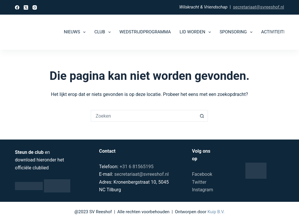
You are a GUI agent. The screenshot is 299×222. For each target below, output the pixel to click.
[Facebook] (17, 7)
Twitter (199, 182)
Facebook (202, 174)
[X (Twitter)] (26, 7)
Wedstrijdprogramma (145, 32)
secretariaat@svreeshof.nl (258, 7)
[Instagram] (35, 7)
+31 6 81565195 (136, 166)
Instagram (202, 189)
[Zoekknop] (202, 116)
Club (103, 32)
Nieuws (76, 32)
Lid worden (196, 32)
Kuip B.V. (215, 211)
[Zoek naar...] (143, 116)
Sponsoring (237, 32)
